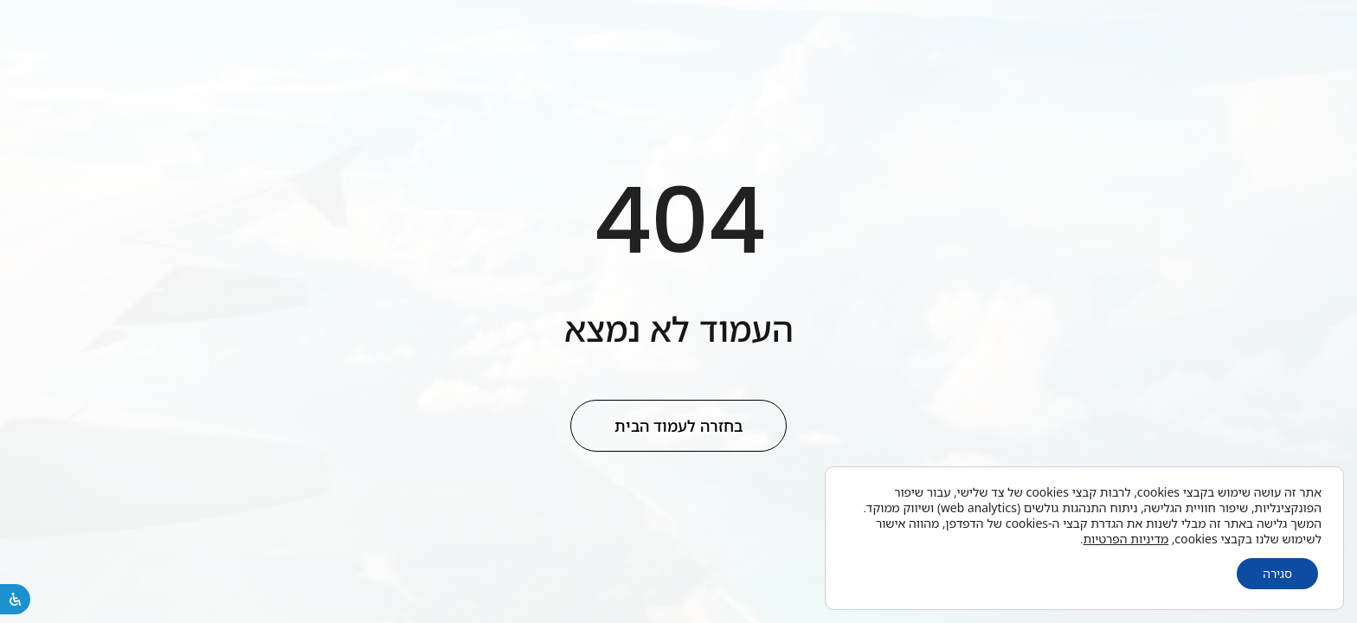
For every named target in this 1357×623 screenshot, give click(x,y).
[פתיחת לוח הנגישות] (15, 599)
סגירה (1277, 573)
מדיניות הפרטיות (1126, 538)
